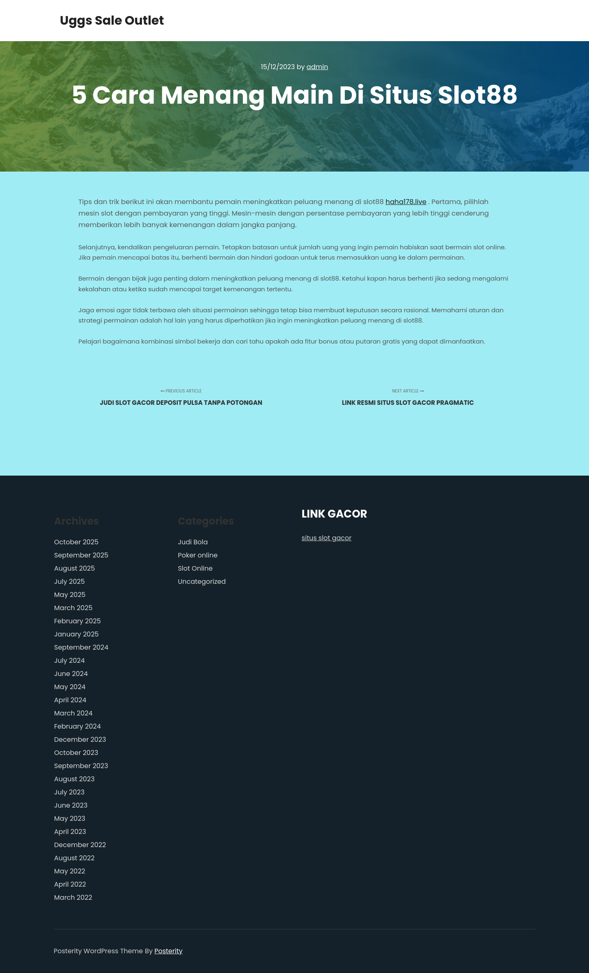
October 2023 (76, 752)
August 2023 (74, 779)
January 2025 (76, 634)
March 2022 (73, 897)
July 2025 (69, 581)
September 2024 (81, 647)
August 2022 (74, 858)
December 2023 (80, 739)
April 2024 (70, 700)
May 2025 (70, 594)
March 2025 (73, 608)
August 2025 (74, 568)
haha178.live (406, 202)
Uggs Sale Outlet (101, 20)
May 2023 (70, 818)
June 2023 (71, 805)
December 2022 (80, 845)
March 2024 (73, 713)
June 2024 (71, 673)
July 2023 (69, 792)
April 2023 (70, 831)
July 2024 (69, 660)
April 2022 (70, 884)
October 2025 (76, 542)
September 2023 (81, 766)
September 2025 (81, 555)
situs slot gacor (327, 538)
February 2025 (77, 621)
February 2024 (77, 726)
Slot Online (195, 568)
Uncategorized (202, 581)
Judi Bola (193, 542)
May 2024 (70, 687)
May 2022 (70, 871)
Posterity (168, 951)
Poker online (197, 555)
